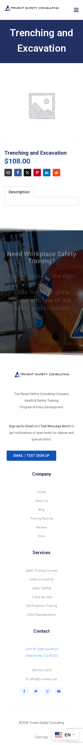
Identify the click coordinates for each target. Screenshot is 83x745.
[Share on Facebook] (18, 172)
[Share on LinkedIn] (46, 172)
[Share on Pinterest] (37, 172)
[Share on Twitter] (27, 172)
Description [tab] (19, 192)
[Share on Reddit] (56, 172)
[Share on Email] (8, 172)
